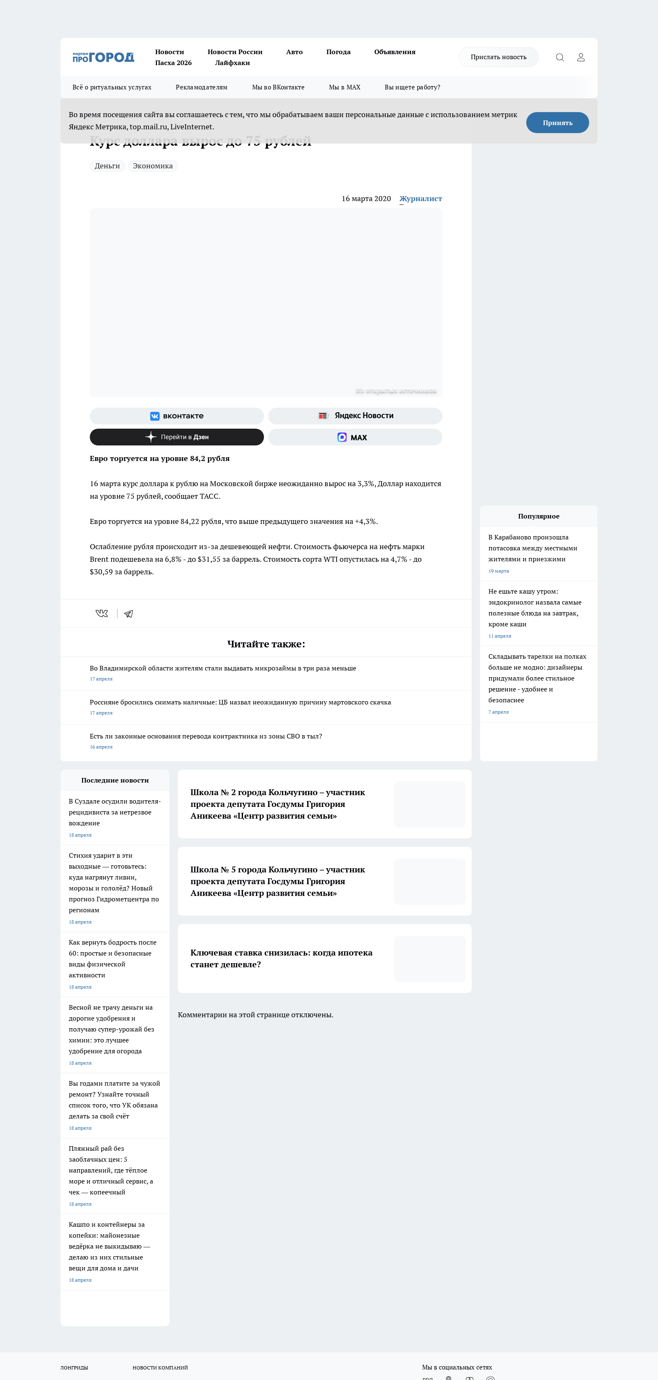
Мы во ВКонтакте (278, 87)
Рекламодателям (201, 87)
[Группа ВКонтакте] (177, 416)
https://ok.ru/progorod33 (155, 1306)
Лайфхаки (232, 62)
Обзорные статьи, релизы (197, 1129)
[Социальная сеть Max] (355, 437)
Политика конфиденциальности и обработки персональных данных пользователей (312, 1147)
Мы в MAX (344, 87)
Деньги (107, 165)
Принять (558, 122)
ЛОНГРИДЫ (74, 1071)
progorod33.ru (309, 1286)
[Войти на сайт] (580, 57)
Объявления (394, 51)
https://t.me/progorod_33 (217, 1306)
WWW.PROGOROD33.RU (131, 1177)
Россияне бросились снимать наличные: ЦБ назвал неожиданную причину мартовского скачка (266, 708)
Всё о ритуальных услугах (112, 87)
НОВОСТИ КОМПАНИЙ (160, 1071)
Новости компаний (189, 1139)
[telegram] (131, 613)
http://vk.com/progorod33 (91, 1306)
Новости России (235, 51)
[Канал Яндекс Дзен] (177, 437)
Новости (169, 51)
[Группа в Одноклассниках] (448, 1084)
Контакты (284, 1129)
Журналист (421, 198)
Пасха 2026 (173, 62)
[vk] (102, 613)
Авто (294, 51)
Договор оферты (80, 1139)
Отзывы (69, 1129)
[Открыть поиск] (559, 57)
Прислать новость (499, 56)
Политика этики (185, 1118)
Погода (338, 51)
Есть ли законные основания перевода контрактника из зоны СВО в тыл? (266, 742)
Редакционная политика (301, 1118)
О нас (66, 1118)
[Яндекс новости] (355, 416)
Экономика (153, 165)
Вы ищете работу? (412, 87)
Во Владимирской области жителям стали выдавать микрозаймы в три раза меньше (266, 674)
